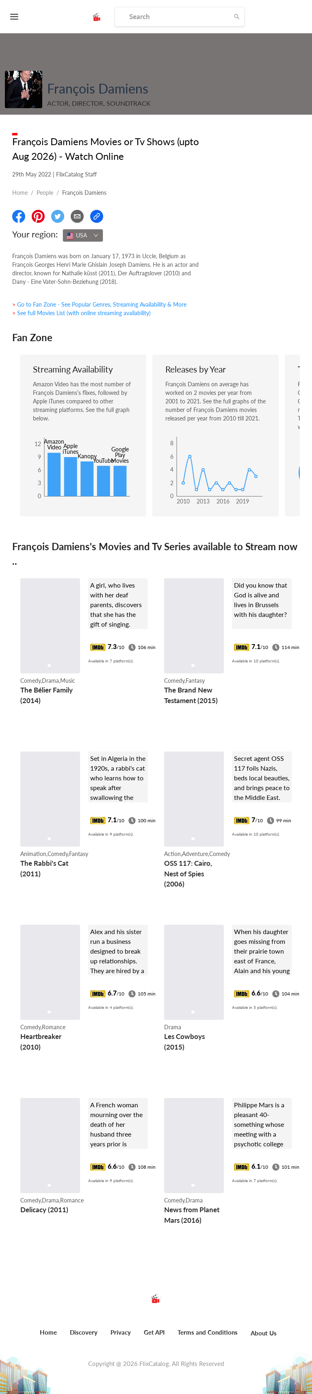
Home (20, 192)
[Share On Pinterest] (38, 216)
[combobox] (83, 235)
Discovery (84, 1332)
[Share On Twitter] (57, 216)
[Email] (77, 216)
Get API (154, 1332)
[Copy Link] (96, 216)
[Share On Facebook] (18, 216)
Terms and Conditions (208, 1332)
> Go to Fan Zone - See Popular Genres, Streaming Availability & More (99, 304)
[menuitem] (48, 1337)
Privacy (120, 1332)
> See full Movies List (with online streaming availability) (81, 312)
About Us (264, 1333)
